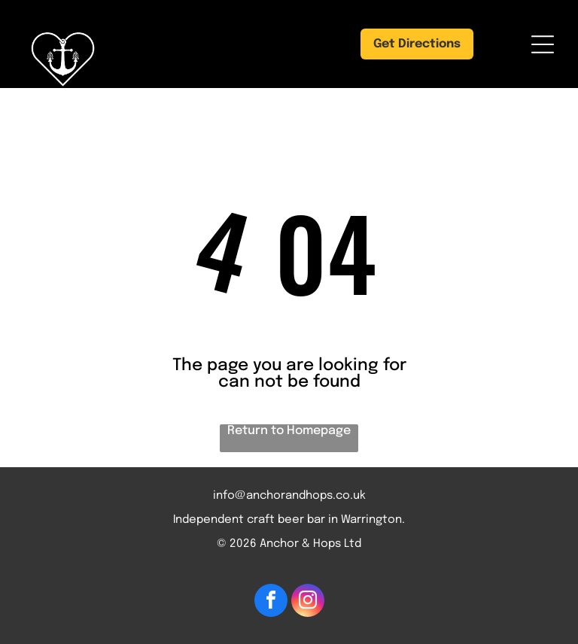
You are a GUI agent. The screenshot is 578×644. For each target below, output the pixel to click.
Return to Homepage (289, 430)
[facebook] (270, 602)
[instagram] (307, 602)
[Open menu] (542, 44)
